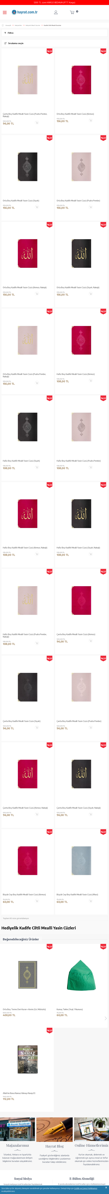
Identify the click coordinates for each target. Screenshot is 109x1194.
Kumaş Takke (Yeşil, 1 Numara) (16, 1009)
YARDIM (64, 1179)
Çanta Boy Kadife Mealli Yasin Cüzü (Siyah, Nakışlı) (79, 808)
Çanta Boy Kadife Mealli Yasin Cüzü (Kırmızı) (76, 634)
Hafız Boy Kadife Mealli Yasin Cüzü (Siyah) (21, 461)
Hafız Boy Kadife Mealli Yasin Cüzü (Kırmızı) (76, 374)
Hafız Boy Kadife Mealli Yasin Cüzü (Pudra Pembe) (79, 461)
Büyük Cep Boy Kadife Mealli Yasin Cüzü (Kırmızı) (24, 894)
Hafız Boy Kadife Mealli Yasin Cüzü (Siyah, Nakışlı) (78, 548)
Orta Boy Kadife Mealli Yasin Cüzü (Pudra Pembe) (78, 201)
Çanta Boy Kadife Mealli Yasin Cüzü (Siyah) (21, 721)
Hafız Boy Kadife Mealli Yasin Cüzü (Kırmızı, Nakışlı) (25, 548)
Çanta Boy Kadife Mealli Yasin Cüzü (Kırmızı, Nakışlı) (25, 808)
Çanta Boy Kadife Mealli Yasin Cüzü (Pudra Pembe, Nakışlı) (25, 115)
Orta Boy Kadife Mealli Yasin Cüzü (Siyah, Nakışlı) (78, 287)
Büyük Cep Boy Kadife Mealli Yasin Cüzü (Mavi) (77, 894)
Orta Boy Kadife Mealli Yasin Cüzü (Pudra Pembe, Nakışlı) (24, 375)
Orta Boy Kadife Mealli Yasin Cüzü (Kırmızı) (75, 114)
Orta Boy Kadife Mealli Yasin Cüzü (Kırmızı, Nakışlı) (25, 287)
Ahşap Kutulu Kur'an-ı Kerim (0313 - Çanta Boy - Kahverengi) (77, 1010)
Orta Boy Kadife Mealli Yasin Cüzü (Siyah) (21, 201)
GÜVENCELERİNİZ (43, 1179)
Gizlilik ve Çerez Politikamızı (85, 1188)
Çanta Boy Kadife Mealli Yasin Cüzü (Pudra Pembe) (79, 721)
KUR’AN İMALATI (14, 1179)
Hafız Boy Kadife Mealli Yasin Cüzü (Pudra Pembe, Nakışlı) (25, 635)
